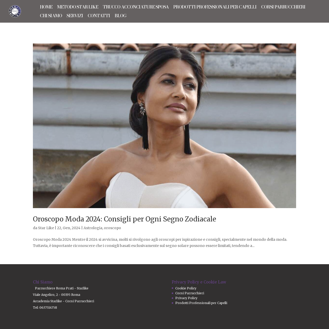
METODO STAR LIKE (77, 7)
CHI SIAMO (51, 16)
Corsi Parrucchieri (189, 293)
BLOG (120, 16)
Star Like (46, 228)
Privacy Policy (186, 298)
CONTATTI (99, 16)
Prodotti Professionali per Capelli (201, 303)
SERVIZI (75, 16)
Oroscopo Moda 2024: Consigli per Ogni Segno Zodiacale (124, 219)
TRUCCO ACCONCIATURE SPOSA (136, 7)
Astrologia (93, 228)
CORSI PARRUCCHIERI (283, 7)
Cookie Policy (185, 288)
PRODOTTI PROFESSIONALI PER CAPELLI (215, 7)
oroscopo (112, 228)
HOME (46, 7)
